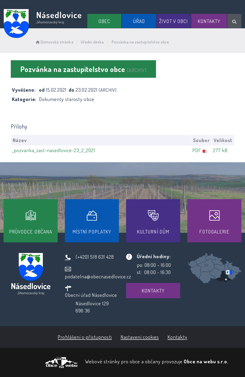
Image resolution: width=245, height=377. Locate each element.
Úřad (139, 21)
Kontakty (209, 21)
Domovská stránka (54, 41)
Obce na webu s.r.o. (206, 361)
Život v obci (173, 21)
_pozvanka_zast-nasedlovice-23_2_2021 (53, 150)
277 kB (220, 150)
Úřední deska (92, 41)
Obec (104, 21)
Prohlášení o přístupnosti (85, 337)
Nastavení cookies (140, 337)
